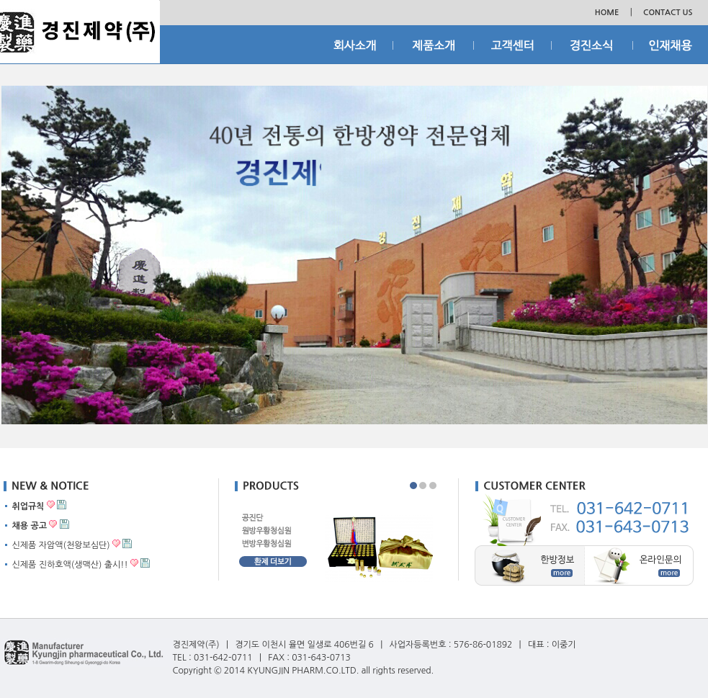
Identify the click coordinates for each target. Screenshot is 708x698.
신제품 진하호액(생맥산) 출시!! (70, 564)
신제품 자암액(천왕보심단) (61, 545)
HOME (607, 13)
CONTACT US (668, 13)
